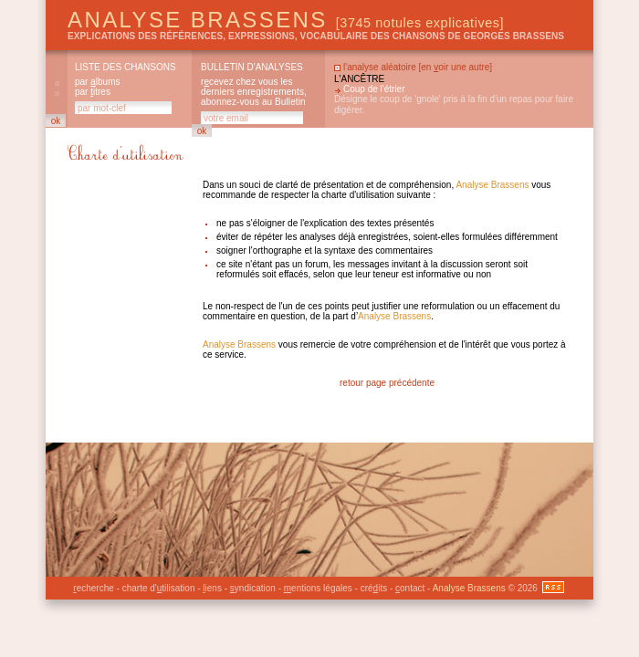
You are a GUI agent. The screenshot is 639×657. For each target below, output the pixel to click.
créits (374, 588)
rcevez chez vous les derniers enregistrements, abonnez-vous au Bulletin (254, 92)
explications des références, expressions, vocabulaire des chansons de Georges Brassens (316, 36)
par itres (92, 92)
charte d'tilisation (158, 588)
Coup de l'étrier (374, 89)
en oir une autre (455, 67)
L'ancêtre (359, 79)
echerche (93, 588)
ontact (409, 588)
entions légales (318, 588)
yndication (253, 588)
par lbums (97, 82)
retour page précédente (387, 383)
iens (212, 588)
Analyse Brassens (286, 19)
